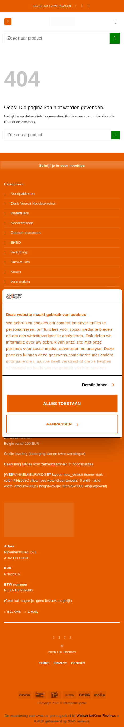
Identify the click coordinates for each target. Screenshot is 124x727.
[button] (76, 6)
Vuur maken (20, 282)
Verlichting (19, 252)
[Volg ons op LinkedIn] (70, 637)
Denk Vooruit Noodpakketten (33, 203)
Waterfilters (20, 213)
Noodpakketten (23, 194)
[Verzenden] (115, 38)
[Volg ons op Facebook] (54, 637)
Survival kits (20, 262)
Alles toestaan (62, 403)
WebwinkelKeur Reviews (96, 716)
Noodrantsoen (22, 223)
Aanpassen (62, 424)
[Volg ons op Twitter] (65, 637)
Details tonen (94, 384)
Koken (16, 272)
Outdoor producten (26, 233)
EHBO (16, 243)
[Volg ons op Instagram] (59, 637)
